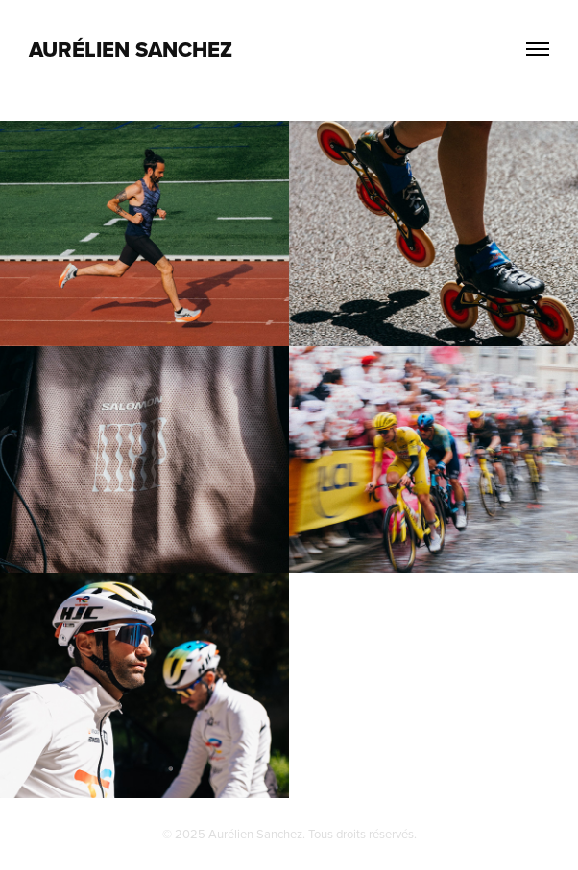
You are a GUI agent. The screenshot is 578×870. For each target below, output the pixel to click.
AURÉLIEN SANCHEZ (130, 49)
